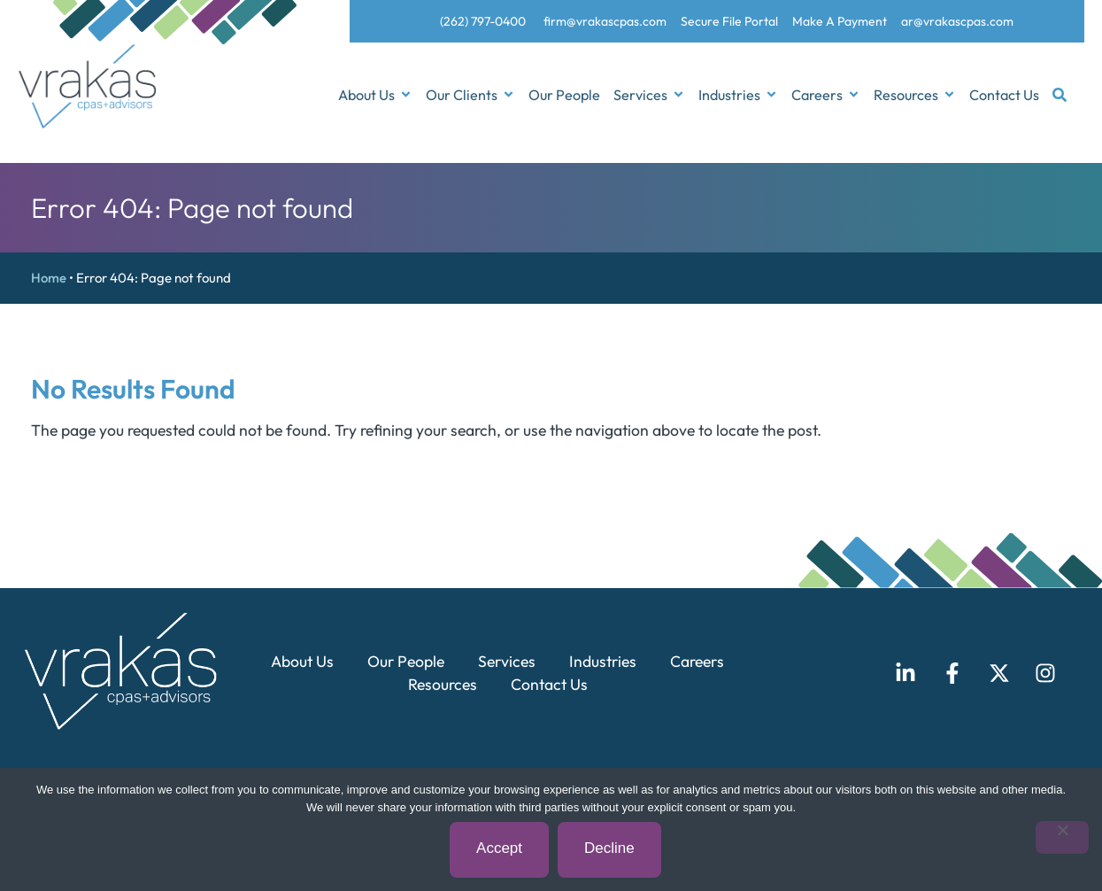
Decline (609, 849)
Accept (499, 849)
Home (48, 277)
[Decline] (1062, 837)
